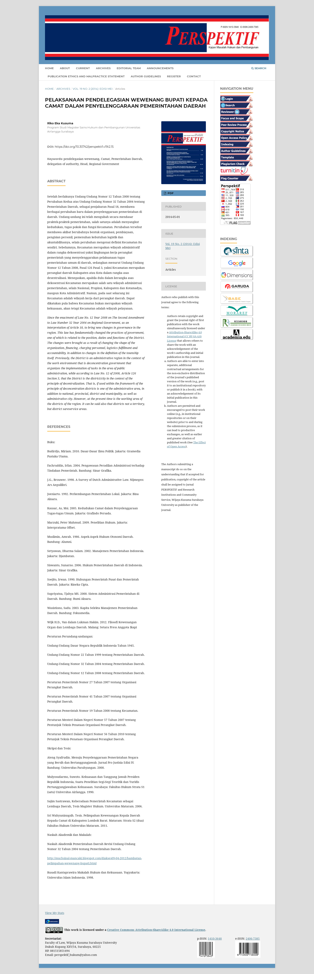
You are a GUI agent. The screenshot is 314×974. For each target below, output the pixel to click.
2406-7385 (253, 938)
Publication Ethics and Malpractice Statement (86, 76)
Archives (103, 68)
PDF (170, 193)
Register (174, 76)
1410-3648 (215, 938)
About (65, 68)
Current (83, 68)
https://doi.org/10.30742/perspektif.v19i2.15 (84, 147)
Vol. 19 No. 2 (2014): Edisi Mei (93, 88)
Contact (194, 76)
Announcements (160, 68)
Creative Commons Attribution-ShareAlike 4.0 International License (156, 930)
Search (258, 68)
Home (49, 68)
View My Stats (54, 913)
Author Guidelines (146, 76)
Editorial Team (129, 68)
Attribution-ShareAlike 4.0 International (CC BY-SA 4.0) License (184, 336)
